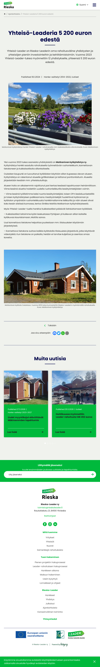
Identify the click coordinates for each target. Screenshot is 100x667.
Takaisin (52, 325)
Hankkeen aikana (50, 573)
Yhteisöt (50, 544)
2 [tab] (47, 445)
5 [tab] (55, 445)
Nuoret (50, 548)
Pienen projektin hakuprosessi (50, 564)
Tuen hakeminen (50, 559)
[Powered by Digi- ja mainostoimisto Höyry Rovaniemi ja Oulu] (60, 653)
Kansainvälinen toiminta (50, 614)
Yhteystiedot (50, 621)
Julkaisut (50, 606)
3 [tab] (50, 445)
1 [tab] (45, 445)
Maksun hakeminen (50, 577)
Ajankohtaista (50, 610)
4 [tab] (52, 445)
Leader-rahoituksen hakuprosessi (50, 568)
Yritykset (50, 539)
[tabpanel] (26, 405)
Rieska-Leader (50, 592)
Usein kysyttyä (50, 581)
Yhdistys (50, 601)
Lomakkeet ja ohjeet (50, 585)
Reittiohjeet (50, 518)
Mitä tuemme (50, 534)
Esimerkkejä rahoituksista (50, 552)
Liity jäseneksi (15, 476)
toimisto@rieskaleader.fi (50, 509)
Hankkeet (50, 597)
